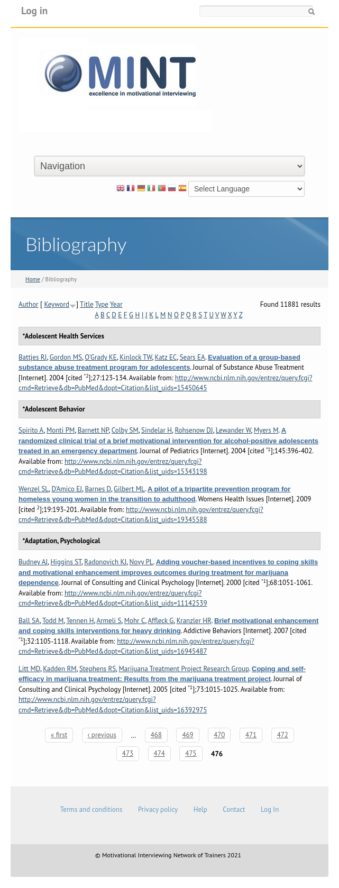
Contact (234, 809)
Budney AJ (33, 561)
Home (32, 279)
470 (219, 734)
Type (101, 304)
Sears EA (192, 357)
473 (127, 753)
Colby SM (125, 430)
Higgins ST (65, 561)
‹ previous (102, 734)
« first (59, 734)
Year (116, 304)
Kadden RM (59, 668)
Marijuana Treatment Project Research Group (184, 668)
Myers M (266, 430)
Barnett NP (93, 430)
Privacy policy (158, 809)
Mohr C (134, 620)
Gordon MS (66, 357)
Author (29, 304)
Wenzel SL (34, 488)
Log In (270, 809)
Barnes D (98, 488)
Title (87, 304)
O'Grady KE (100, 357)
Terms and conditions (91, 809)
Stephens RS (97, 668)
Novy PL (141, 561)
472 (282, 734)
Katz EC (166, 357)
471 (250, 734)
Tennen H (80, 620)
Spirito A (31, 430)
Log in (34, 10)
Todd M (52, 620)
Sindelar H (156, 430)
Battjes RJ (33, 357)
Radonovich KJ (105, 561)
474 (159, 753)
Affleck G (160, 620)
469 (187, 734)
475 (190, 753)
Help (200, 809)
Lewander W (233, 430)
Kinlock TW (136, 357)
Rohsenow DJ (194, 430)
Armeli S (108, 620)
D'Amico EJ (66, 488)
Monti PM (61, 430)
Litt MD (29, 668)
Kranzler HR (194, 620)
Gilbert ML (129, 488)
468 (156, 734)
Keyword (56, 304)
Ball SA (29, 620)
